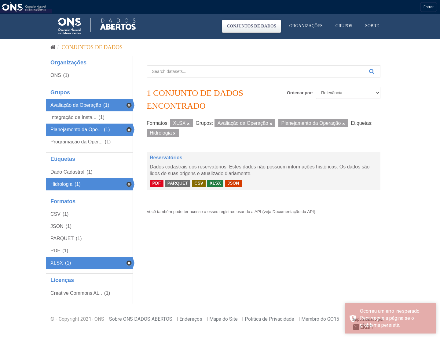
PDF (156, 183)
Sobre (372, 25)
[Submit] (372, 71)
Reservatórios (166, 157)
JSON (233, 183)
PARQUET (177, 183)
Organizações (306, 25)
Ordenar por (299, 92)
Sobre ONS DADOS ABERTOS (140, 319)
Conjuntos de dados (251, 26)
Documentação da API (293, 211)
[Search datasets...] (255, 71)
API (258, 211)
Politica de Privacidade (269, 319)
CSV (198, 183)
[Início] (53, 47)
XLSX (215, 183)
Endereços (190, 319)
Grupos (344, 25)
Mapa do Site (223, 319)
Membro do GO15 (320, 319)
